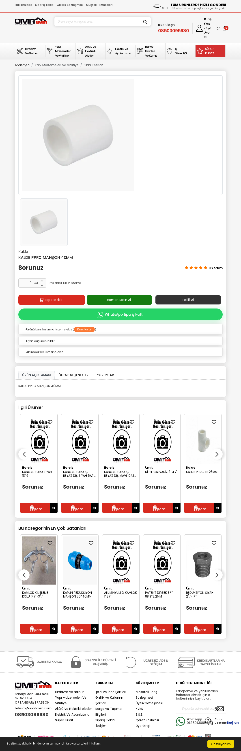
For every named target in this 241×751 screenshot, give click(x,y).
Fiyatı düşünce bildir (39, 341)
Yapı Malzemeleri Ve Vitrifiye (57, 65)
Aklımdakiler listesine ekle (44, 352)
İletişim (100, 725)
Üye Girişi (143, 725)
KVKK (139, 708)
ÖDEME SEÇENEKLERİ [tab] (73, 375)
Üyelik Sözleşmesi (149, 703)
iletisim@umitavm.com (33, 708)
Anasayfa (22, 65)
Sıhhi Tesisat (93, 65)
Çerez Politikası (147, 720)
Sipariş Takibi (44, 5)
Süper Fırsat (64, 720)
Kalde (23, 251)
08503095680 (32, 714)
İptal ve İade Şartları (110, 692)
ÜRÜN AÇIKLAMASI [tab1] (36, 375)
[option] (120, 135)
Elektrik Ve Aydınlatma (72, 714)
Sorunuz (30, 267)
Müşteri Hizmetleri (99, 5)
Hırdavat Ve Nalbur (69, 692)
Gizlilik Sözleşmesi (70, 5)
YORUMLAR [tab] (105, 375)
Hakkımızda (23, 5)
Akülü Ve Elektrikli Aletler (73, 708)
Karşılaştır (84, 329)
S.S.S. (139, 714)
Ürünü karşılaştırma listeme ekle (48, 329)
